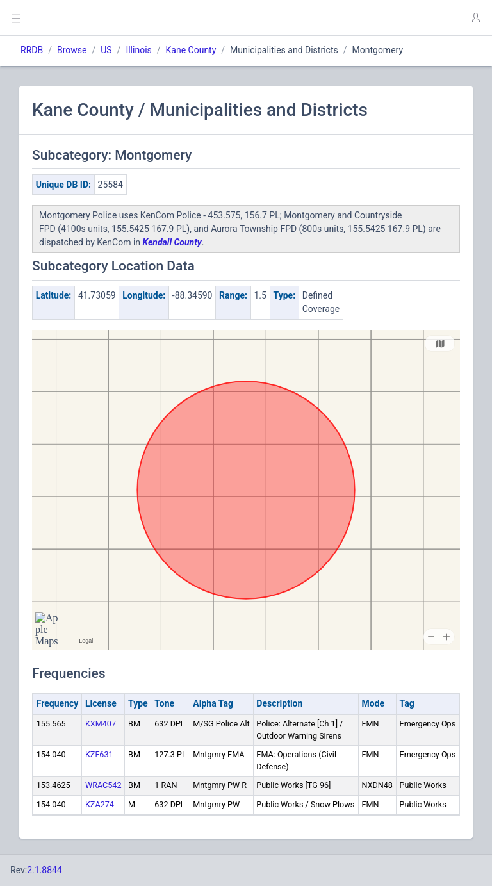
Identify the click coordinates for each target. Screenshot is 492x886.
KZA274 (99, 804)
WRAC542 (103, 785)
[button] (475, 17)
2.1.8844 (44, 870)
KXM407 (100, 723)
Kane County (191, 50)
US (106, 50)
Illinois (138, 50)
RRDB (31, 50)
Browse (71, 50)
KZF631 (99, 754)
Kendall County (172, 242)
